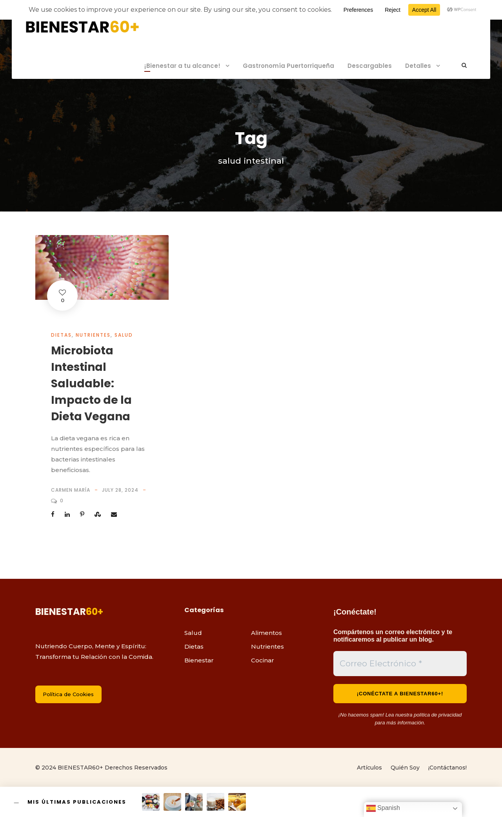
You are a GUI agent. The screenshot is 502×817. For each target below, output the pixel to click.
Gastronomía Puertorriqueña (288, 66)
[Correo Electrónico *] (400, 663)
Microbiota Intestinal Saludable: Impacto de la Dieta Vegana (91, 383)
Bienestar (199, 660)
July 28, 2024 (120, 490)
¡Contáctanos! (447, 767)
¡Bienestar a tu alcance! (182, 66)
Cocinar (262, 660)
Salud (124, 335)
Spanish (383, 808)
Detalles (418, 66)
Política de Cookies (68, 694)
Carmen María (70, 490)
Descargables (369, 66)
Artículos (369, 767)
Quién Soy (405, 767)
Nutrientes (93, 335)
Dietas (61, 335)
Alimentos (266, 632)
